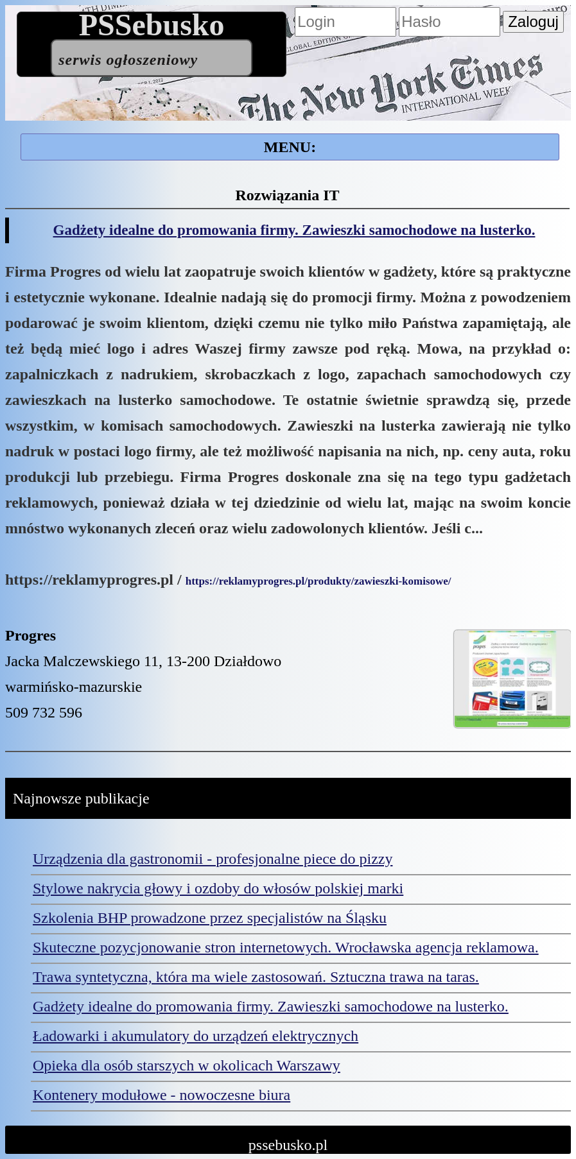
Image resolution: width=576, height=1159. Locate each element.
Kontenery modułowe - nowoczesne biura (161, 1094)
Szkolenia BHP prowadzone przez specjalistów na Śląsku (210, 917)
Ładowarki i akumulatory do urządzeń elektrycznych (195, 1035)
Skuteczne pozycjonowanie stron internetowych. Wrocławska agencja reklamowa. (286, 947)
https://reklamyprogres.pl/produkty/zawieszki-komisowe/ (318, 581)
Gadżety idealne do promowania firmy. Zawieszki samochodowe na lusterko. (294, 230)
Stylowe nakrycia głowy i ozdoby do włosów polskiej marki (218, 888)
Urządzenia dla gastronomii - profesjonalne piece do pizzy (212, 858)
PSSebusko (151, 44)
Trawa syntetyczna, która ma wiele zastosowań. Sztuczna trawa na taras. (256, 976)
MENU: (290, 147)
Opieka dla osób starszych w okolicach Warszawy (186, 1065)
